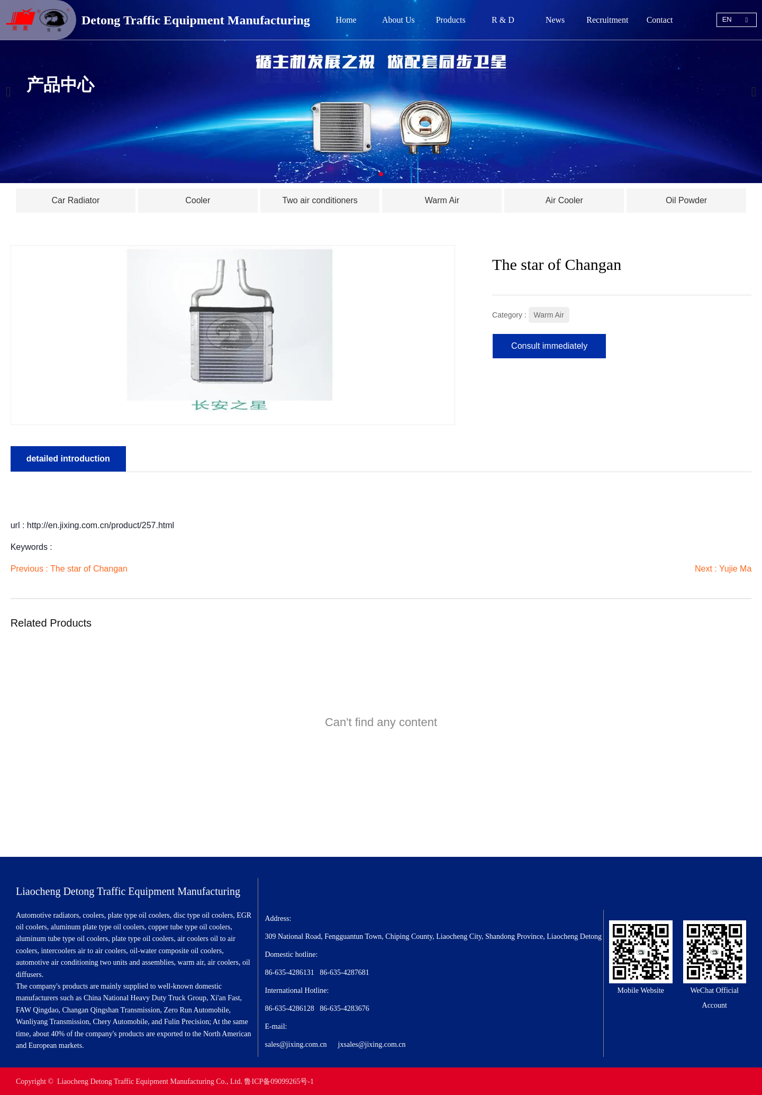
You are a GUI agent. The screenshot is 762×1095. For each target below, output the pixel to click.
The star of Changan (89, 568)
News (555, 19)
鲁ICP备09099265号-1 (278, 1080)
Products (451, 19)
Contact (660, 19)
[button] (381, 174)
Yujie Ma (735, 568)
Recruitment (607, 19)
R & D (503, 19)
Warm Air (548, 314)
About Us (398, 19)
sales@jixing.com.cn (296, 1043)
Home (346, 19)
